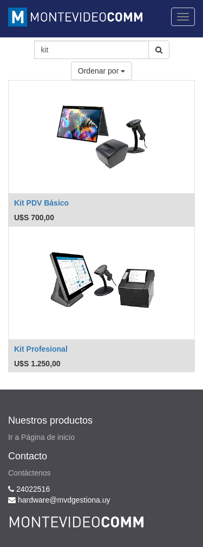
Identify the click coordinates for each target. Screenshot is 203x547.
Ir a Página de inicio (41, 437)
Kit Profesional (41, 349)
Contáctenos (29, 473)
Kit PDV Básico (41, 203)
